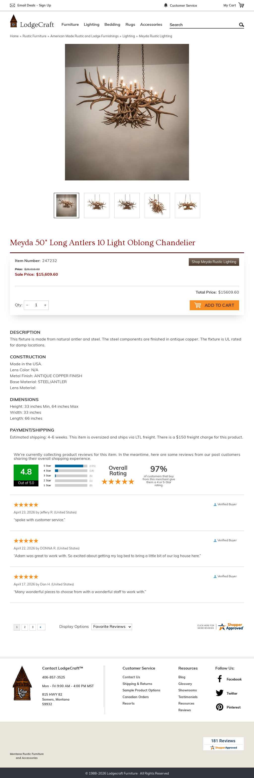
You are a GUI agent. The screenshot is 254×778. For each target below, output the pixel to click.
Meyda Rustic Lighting (155, 36)
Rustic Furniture (34, 36)
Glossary (185, 683)
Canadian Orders (136, 696)
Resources (186, 703)
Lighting (91, 25)
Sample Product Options (141, 690)
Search (241, 25)
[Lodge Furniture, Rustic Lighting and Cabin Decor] (32, 21)
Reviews (184, 709)
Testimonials (188, 696)
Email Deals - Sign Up (34, 5)
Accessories (151, 25)
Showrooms (187, 690)
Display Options (74, 626)
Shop (214, 262)
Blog (181, 676)
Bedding (112, 25)
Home (14, 36)
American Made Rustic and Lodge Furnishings (84, 36)
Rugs (130, 25)
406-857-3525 (53, 677)
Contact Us (131, 676)
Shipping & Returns (137, 683)
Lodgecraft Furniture (122, 771)
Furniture (70, 25)
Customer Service (183, 5)
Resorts (129, 703)
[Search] (201, 25)
